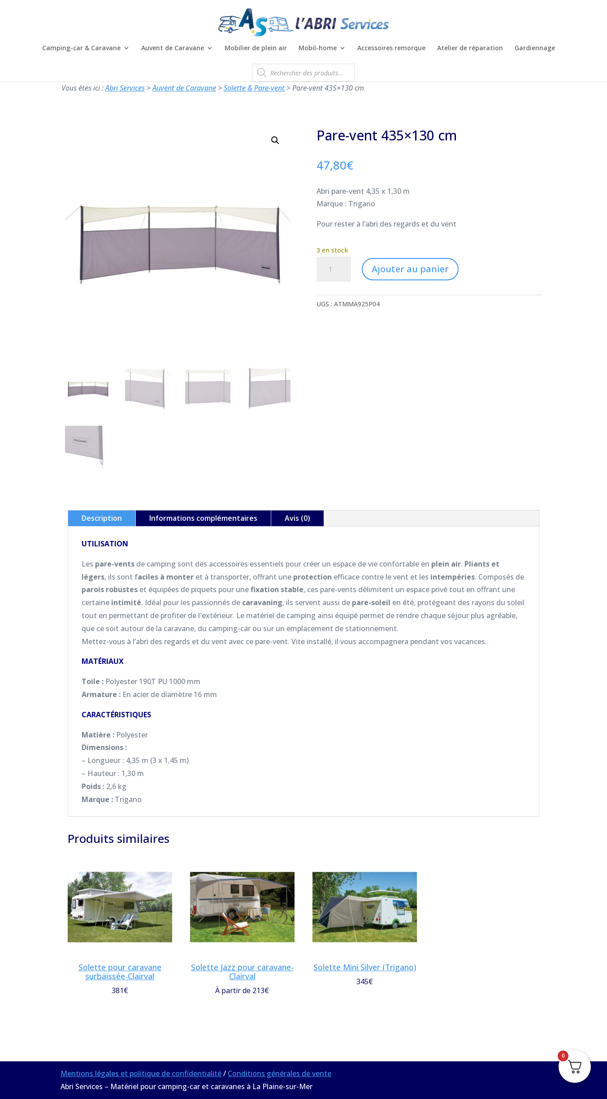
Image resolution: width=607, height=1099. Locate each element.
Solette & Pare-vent (254, 88)
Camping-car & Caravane (81, 48)
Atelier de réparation (470, 48)
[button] (275, 140)
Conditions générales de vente (279, 1073)
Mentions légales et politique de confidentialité (141, 1073)
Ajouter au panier (410, 269)
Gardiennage (535, 48)
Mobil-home (318, 48)
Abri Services (125, 88)
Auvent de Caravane (172, 48)
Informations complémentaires (203, 518)
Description (102, 518)
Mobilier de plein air (256, 48)
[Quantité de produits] (334, 269)
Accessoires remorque (391, 48)
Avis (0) (297, 518)
